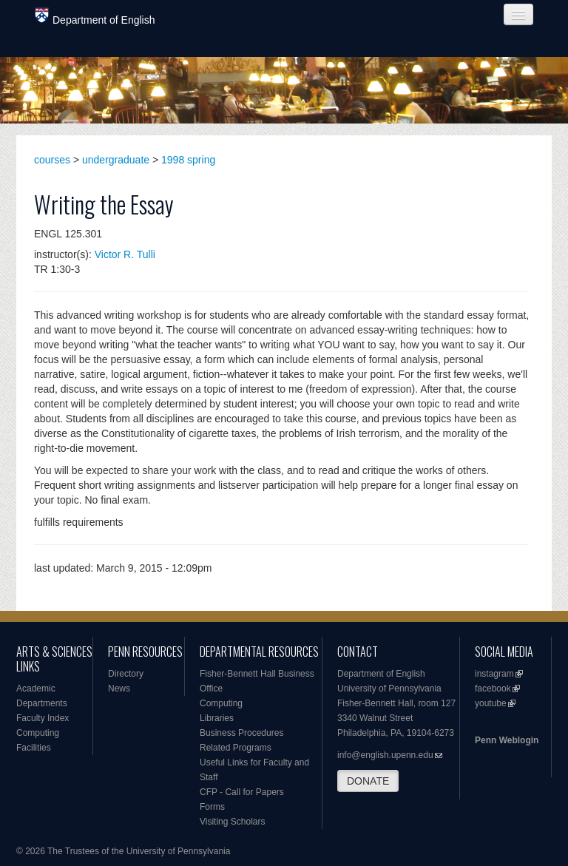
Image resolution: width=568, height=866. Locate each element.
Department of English (95, 16)
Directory (125, 674)
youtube (491, 703)
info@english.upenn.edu (385, 755)
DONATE (368, 781)
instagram (494, 674)
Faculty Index (42, 718)
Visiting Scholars (233, 821)
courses (52, 160)
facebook (493, 688)
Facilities (33, 747)
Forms (212, 807)
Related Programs (235, 747)
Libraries (217, 718)
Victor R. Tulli (125, 254)
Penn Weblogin (506, 740)
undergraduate (115, 160)
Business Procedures (241, 733)
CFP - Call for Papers (242, 792)
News (119, 688)
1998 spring (188, 160)
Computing (37, 733)
